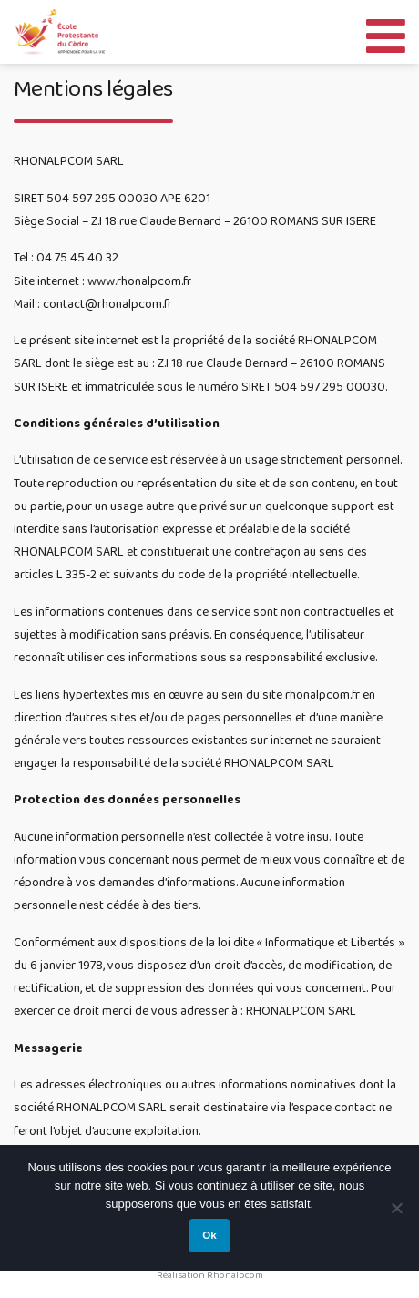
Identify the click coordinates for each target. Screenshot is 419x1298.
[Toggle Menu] (385, 31)
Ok (209, 1235)
